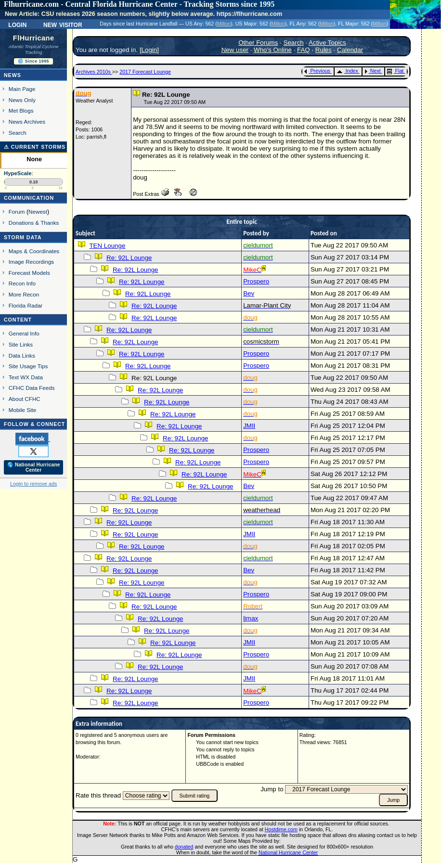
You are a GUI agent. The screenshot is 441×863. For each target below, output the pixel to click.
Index (347, 71)
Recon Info (22, 283)
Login (17, 24)
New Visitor (62, 24)
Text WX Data (26, 377)
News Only (22, 100)
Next (372, 71)
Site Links (21, 344)
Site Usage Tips (28, 366)
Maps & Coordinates (34, 251)
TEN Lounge (107, 245)
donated (184, 847)
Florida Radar (26, 305)
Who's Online (273, 49)
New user (234, 49)
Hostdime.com (281, 829)
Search (17, 132)
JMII (249, 425)
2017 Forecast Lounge (145, 72)
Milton (224, 23)
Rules (323, 49)
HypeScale (18, 173)
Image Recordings (31, 261)
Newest (37, 211)
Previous (317, 71)
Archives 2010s (94, 72)
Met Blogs (21, 110)
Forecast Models (29, 273)
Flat (395, 71)
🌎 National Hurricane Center (33, 467)
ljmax (250, 618)
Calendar (350, 49)
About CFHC (24, 399)
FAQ (303, 49)
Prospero (256, 281)
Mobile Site (23, 410)
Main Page (22, 89)
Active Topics (327, 42)
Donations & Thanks (34, 222)
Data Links (22, 355)
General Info (24, 333)
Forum (17, 211)
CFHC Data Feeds (32, 388)
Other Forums (258, 42)
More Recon (24, 294)
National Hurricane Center (288, 852)
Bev (248, 293)
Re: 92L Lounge (129, 257)
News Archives (27, 121)
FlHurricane (33, 38)
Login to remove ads (33, 484)
